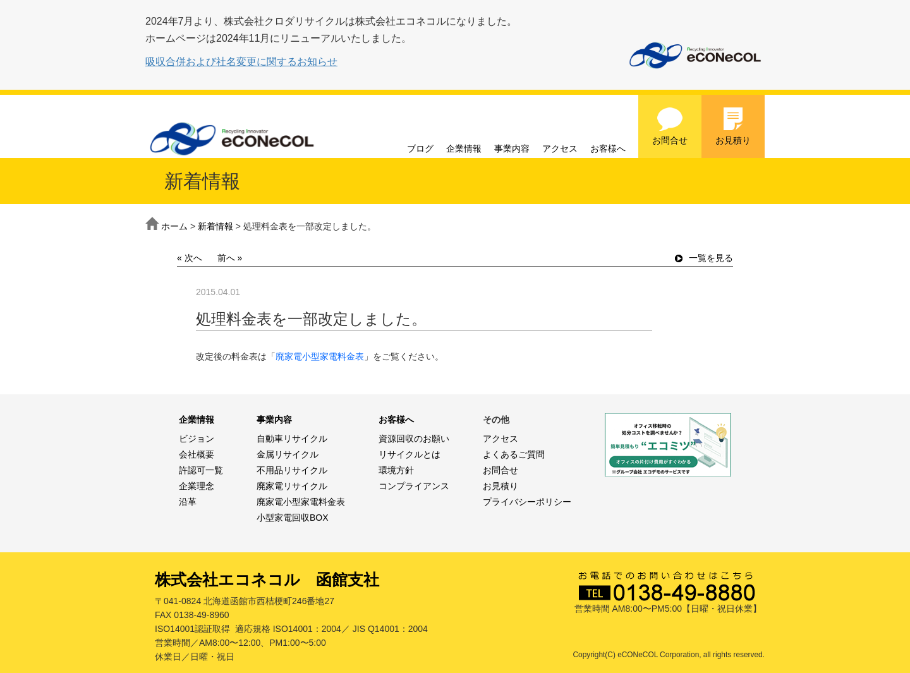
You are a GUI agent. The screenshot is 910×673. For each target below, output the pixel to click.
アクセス (560, 148)
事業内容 (512, 148)
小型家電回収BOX (293, 517)
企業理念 (196, 486)
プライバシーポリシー (527, 502)
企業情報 (464, 148)
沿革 (188, 502)
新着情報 (215, 226)
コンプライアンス (414, 486)
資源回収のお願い (414, 439)
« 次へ (189, 258)
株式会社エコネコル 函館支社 (267, 579)
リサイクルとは (409, 454)
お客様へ (608, 148)
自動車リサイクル (292, 439)
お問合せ (670, 125)
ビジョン (196, 439)
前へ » (230, 258)
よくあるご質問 (514, 454)
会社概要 (196, 454)
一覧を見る (704, 258)
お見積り (733, 125)
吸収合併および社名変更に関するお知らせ (241, 61)
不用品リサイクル (292, 470)
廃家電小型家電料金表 (320, 356)
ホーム (174, 226)
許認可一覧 (201, 470)
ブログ (420, 148)
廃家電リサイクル (292, 486)
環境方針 (396, 470)
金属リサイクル (287, 454)
